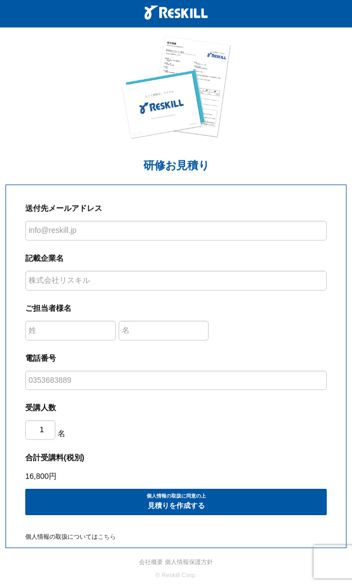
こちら (107, 536)
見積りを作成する (176, 501)
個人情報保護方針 (189, 562)
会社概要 (151, 562)
